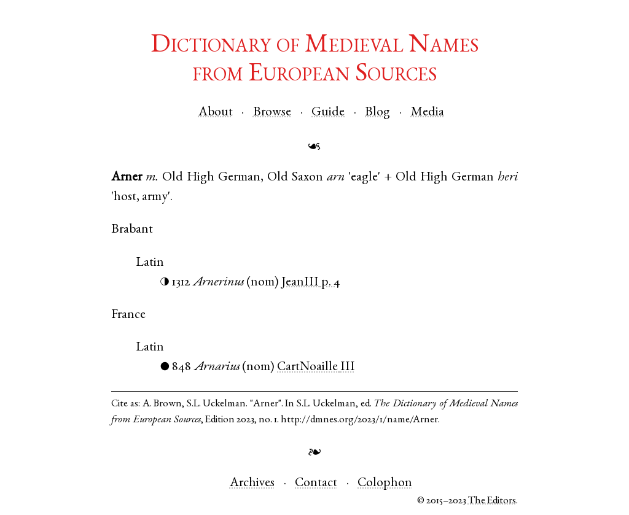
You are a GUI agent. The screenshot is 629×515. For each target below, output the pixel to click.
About (215, 112)
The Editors (492, 501)
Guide (328, 112)
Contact (316, 483)
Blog (377, 112)
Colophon (384, 483)
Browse (272, 112)
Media (427, 112)
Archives (252, 483)
